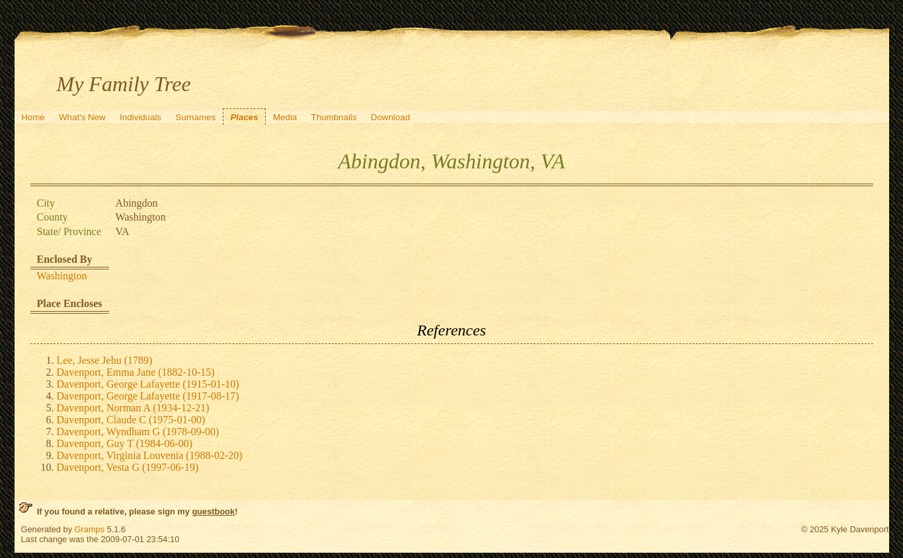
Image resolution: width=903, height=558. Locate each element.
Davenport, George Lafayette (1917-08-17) (148, 395)
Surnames (195, 117)
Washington (62, 275)
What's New (82, 117)
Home (33, 117)
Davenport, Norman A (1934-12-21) (133, 407)
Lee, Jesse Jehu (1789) (105, 360)
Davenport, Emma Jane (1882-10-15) (136, 372)
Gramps (90, 529)
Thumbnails (334, 117)
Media (285, 117)
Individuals (140, 117)
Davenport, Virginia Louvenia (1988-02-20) (150, 455)
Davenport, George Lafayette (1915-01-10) (148, 384)
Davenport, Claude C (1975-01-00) (131, 419)
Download (390, 117)
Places (244, 117)
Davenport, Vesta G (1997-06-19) (128, 467)
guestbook (213, 511)
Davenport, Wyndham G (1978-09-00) (138, 431)
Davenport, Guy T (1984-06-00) (125, 443)
